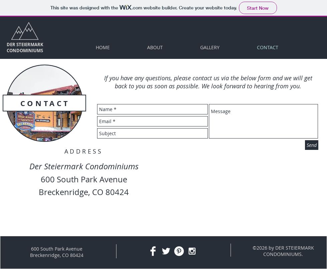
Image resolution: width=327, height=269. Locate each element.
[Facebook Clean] (153, 251)
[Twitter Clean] (166, 251)
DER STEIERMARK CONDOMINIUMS (25, 47)
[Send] (311, 145)
